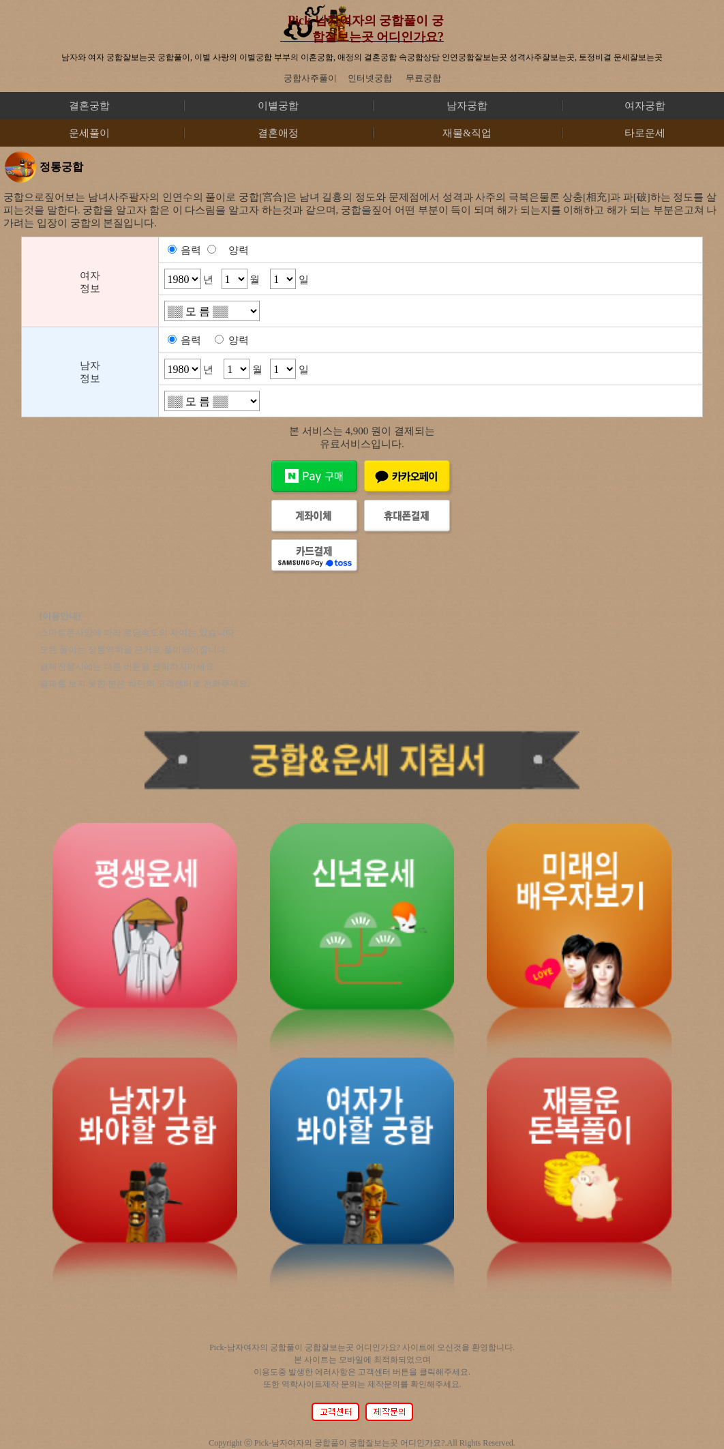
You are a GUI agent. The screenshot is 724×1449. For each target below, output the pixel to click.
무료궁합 (423, 78)
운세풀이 (89, 133)
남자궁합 (467, 105)
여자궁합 (644, 105)
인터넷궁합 (370, 78)
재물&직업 (467, 133)
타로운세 (644, 133)
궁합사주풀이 (310, 78)
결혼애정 (278, 133)
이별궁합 (278, 105)
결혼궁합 (89, 105)
